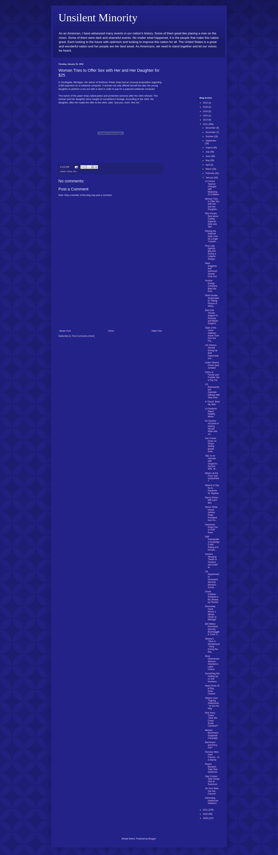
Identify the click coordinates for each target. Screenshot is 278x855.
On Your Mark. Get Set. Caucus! (212, 791)
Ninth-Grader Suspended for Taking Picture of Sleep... (212, 300)
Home (111, 331)
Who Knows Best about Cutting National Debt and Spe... (211, 220)
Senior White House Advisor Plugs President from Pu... (211, 514)
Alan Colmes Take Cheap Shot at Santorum (212, 780)
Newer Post (65, 331)
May (207, 160)
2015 (205, 115)
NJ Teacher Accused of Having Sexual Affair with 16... (211, 427)
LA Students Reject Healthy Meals (211, 412)
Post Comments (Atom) (83, 336)
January (209, 177)
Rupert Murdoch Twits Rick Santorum (211, 768)
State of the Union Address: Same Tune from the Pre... (212, 334)
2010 (205, 814)
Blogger (152, 838)
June (208, 156)
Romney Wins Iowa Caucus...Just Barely (212, 756)
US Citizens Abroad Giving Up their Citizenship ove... (211, 352)
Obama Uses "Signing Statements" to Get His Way (212, 703)
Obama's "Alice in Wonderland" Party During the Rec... (212, 645)
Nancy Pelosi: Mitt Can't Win (211, 500)
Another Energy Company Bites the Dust (211, 285)
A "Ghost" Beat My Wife (212, 403)
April (207, 165)
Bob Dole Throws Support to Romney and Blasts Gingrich (211, 317)
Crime (69, 171)
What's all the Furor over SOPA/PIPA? (212, 477)
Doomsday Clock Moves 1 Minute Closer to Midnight (210, 613)
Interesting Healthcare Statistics (211, 801)
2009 (205, 818)
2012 (205, 124)
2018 (205, 107)
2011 (205, 810)
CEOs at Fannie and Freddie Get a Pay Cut (212, 376)
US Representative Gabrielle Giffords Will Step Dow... (212, 391)
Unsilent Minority (98, 18)
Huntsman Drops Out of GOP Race (211, 528)
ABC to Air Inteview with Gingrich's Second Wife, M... (211, 462)
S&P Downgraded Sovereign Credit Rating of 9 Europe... (212, 543)
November (210, 132)
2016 (205, 111)
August (209, 147)
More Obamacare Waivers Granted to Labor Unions (212, 663)
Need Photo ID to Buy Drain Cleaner (212, 690)
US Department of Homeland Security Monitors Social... (212, 579)
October (209, 136)
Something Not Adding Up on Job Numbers (212, 677)
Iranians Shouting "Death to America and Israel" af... (211, 561)
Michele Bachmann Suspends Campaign (211, 734)
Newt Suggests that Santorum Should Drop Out (211, 270)
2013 (205, 120)
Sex (75, 171)
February (210, 173)
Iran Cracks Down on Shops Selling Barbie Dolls (210, 445)
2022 (205, 103)
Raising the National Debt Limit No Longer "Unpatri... (211, 236)
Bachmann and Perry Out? (211, 745)
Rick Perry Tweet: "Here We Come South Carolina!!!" (211, 719)
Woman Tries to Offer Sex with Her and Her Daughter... (212, 204)
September (210, 140)
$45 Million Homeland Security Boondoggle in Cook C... (212, 629)
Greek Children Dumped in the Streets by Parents (211, 596)
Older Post (156, 331)
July (207, 152)
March (208, 169)
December (210, 128)
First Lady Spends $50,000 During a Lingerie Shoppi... (210, 252)
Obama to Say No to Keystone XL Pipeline (212, 489)
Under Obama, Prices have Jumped (212, 365)
